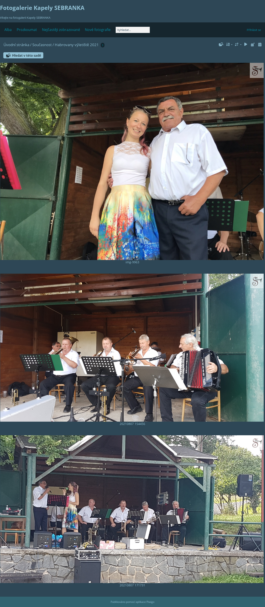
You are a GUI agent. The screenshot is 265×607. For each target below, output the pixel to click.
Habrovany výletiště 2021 (77, 44)
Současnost (42, 44)
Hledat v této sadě (26, 55)
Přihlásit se (254, 30)
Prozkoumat (27, 29)
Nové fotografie (98, 29)
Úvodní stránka (16, 44)
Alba (8, 29)
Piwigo (150, 602)
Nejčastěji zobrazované (61, 29)
